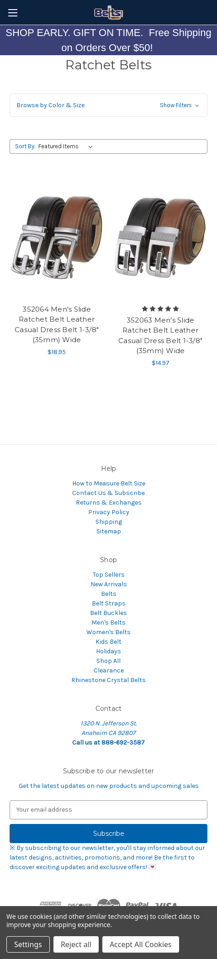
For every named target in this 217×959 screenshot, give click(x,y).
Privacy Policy (108, 512)
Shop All (108, 661)
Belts (108, 594)
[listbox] (67, 146)
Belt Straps (109, 603)
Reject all (76, 944)
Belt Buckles (108, 613)
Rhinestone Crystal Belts (108, 680)
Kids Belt (108, 642)
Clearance (109, 670)
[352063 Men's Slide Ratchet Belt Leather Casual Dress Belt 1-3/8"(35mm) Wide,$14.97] (160, 237)
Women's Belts (108, 632)
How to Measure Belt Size (108, 483)
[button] (108, 105)
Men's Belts (108, 622)
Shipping (108, 522)
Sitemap (108, 531)
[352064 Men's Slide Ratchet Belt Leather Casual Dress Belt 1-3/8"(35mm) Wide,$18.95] (56, 237)
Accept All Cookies (141, 944)
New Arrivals (108, 584)
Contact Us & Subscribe (108, 493)
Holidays (108, 651)
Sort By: (25, 146)
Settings (28, 944)
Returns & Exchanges (109, 502)
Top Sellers (109, 575)
